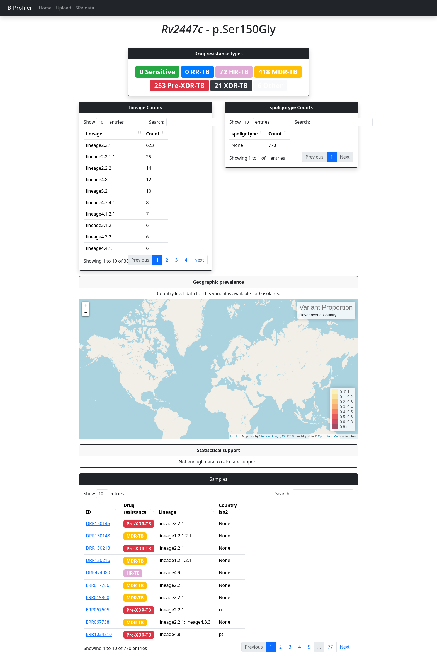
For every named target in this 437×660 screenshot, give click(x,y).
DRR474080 (98, 566)
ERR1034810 (99, 628)
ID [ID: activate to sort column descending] (88, 505)
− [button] (85, 312)
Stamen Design (269, 436)
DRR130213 (98, 541)
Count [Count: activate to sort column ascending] (152, 134)
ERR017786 (97, 578)
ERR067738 (97, 615)
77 (330, 640)
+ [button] (85, 305)
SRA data (85, 8)
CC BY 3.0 (289, 436)
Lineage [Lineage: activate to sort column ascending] (178, 505)
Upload (63, 8)
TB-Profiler (18, 7)
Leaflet (234, 436)
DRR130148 (98, 529)
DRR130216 (98, 554)
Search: (188, 122)
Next (199, 260)
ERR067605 (97, 603)
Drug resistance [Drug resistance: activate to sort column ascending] (141, 505)
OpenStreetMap (328, 436)
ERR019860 (97, 591)
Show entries (104, 122)
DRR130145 (98, 517)
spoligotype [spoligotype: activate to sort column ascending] (245, 134)
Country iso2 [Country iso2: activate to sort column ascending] (243, 505)
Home (45, 8)
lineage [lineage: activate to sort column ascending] (94, 134)
